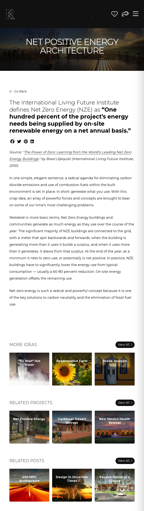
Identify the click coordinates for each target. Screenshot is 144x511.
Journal (98, 14)
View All (125, 344)
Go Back (18, 91)
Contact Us (104, 14)
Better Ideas (92, 16)
